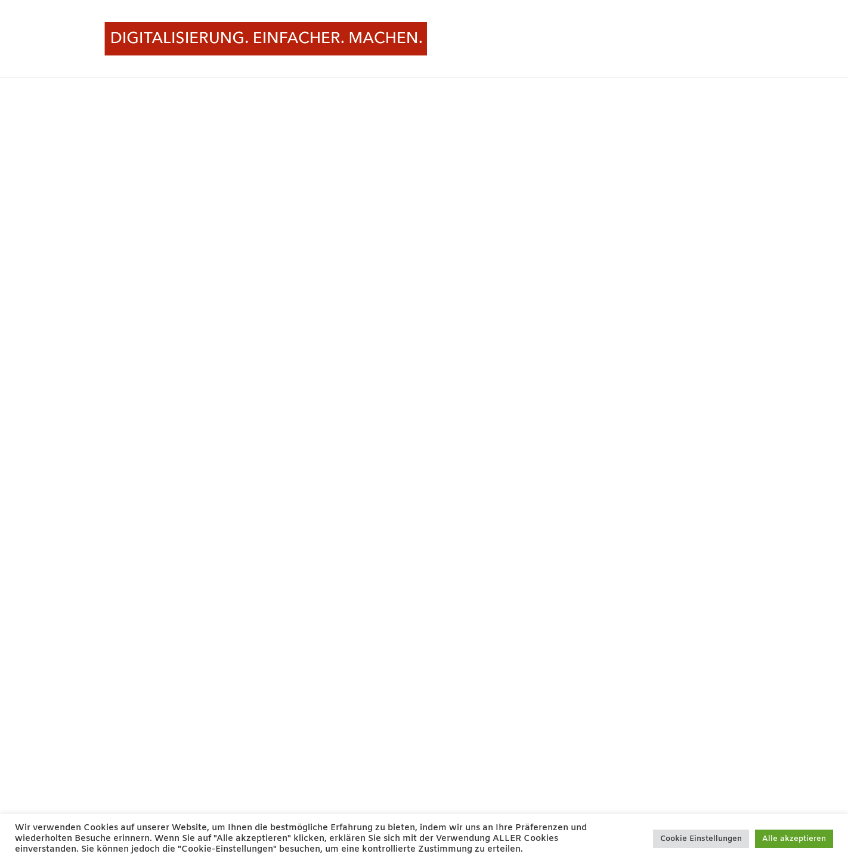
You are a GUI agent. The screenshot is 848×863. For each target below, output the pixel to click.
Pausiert (691, 39)
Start (652, 39)
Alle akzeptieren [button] (794, 839)
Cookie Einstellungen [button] (701, 839)
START (734, 39)
